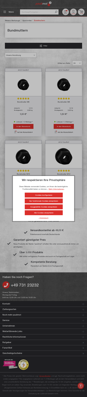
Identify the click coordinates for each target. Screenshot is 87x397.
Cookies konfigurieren (43, 195)
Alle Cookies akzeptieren (43, 213)
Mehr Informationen (56, 189)
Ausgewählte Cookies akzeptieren (43, 207)
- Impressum (43, 218)
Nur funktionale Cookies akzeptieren (43, 201)
